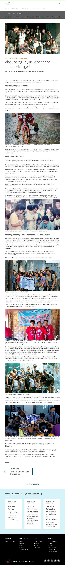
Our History (8, 17)
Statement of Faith (38, 541)
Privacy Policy (37, 545)
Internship (21, 547)
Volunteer (21, 543)
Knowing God (15, 8)
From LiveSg (50, 545)
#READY (7, 8)
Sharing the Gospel (52, 547)
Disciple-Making (18, 17)
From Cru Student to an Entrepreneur (19, 473)
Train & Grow (25, 8)
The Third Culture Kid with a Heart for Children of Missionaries (51, 513)
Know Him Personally (10, 541)
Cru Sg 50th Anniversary (15, 13)
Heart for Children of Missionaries (34, 17)
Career (20, 541)
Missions (21, 545)
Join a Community (23, 549)
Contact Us (36, 543)
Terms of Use (37, 547)
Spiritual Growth (51, 549)
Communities (35, 8)
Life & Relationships (52, 551)
